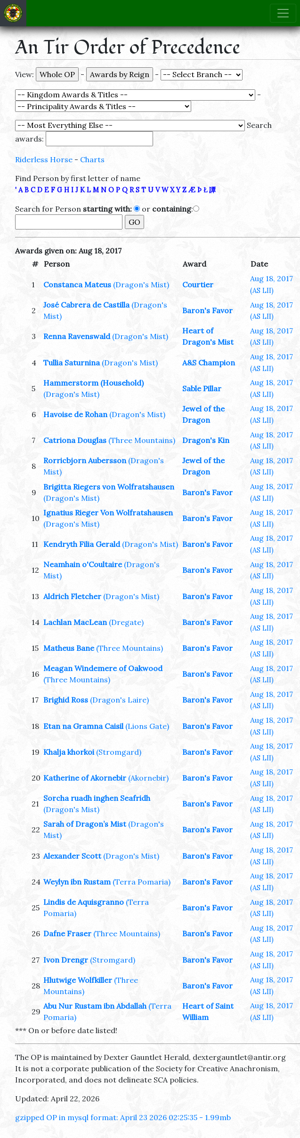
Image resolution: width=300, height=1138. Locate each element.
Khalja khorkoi (68, 752)
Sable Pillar (201, 388)
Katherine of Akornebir (84, 777)
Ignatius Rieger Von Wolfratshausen (108, 512)
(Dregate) (126, 622)
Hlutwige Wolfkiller (77, 980)
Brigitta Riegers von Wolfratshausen (108, 486)
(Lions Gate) (147, 726)
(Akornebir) (148, 777)
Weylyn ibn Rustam (77, 881)
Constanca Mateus (77, 284)
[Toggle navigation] (283, 13)
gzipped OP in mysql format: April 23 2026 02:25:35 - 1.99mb (123, 1117)
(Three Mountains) (141, 440)
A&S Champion (208, 362)
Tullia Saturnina (71, 362)
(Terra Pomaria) (141, 881)
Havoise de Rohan (75, 414)
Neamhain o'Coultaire (82, 564)
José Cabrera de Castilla (86, 304)
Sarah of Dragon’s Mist (84, 824)
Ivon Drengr (65, 959)
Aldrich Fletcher (72, 596)
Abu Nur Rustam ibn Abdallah (94, 1006)
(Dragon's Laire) (119, 699)
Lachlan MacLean (75, 622)
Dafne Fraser (67, 933)
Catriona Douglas (74, 440)
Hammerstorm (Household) (93, 382)
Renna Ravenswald (76, 336)
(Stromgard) (118, 752)
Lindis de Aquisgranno (83, 902)
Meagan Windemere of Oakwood (102, 668)
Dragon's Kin (205, 440)
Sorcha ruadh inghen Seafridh (96, 798)
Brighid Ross (65, 699)
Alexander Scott (72, 856)
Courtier (197, 284)
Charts (92, 159)
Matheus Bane (68, 648)
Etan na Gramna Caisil (83, 726)
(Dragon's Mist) (141, 284)
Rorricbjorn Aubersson (84, 460)
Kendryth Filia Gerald (81, 544)
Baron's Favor (207, 310)
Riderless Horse (44, 159)
